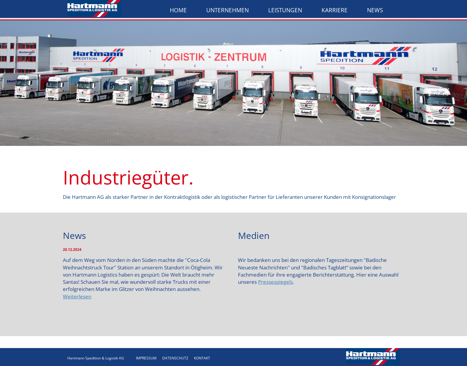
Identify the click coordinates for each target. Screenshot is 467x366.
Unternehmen (227, 10)
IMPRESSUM (146, 358)
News (375, 10)
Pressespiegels (275, 281)
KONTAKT (202, 358)
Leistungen (285, 10)
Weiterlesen (77, 296)
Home (178, 10)
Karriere (335, 10)
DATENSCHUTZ (175, 358)
